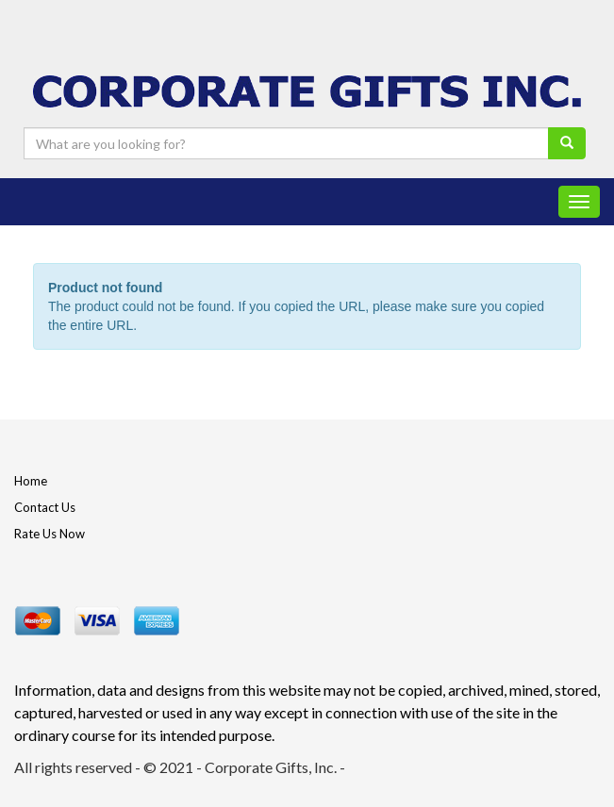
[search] (567, 143)
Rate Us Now (49, 533)
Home (30, 480)
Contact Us (44, 507)
